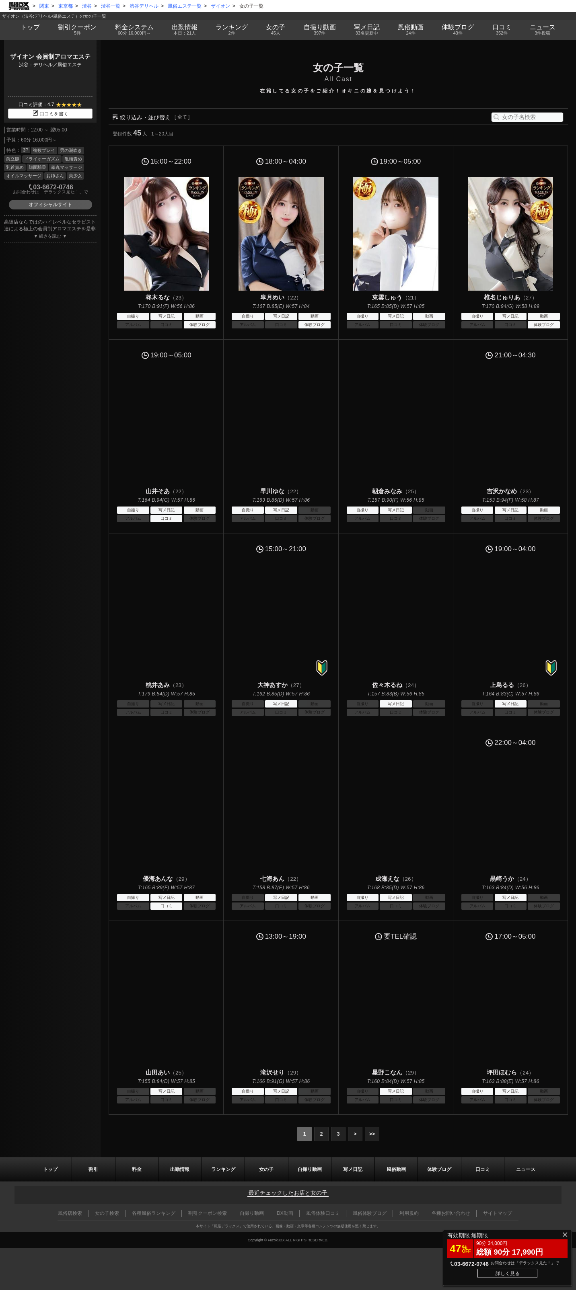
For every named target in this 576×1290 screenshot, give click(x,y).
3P (25, 150)
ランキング (232, 29)
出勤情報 (179, 1169)
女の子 (275, 29)
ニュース (542, 29)
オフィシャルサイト (50, 204)
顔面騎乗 (37, 167)
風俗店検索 (70, 1213)
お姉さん (55, 175)
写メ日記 (352, 1169)
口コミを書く (50, 114)
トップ (30, 27)
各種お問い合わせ (451, 1213)
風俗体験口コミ (323, 1213)
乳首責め (15, 167)
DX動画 (285, 1213)
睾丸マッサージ (66, 167)
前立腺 (12, 158)
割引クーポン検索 (207, 1213)
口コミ (501, 29)
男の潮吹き (71, 150)
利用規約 (409, 1213)
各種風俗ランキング (153, 1213)
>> (372, 1134)
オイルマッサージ (23, 175)
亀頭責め (73, 158)
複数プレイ (44, 150)
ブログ (458, 29)
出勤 (184, 29)
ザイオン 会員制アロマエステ (50, 56)
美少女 (75, 175)
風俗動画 (410, 29)
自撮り (319, 29)
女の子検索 (107, 1213)
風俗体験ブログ (370, 1213)
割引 (77, 29)
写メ (367, 29)
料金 (134, 29)
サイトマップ (497, 1213)
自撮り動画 (310, 1169)
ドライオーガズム (42, 158)
